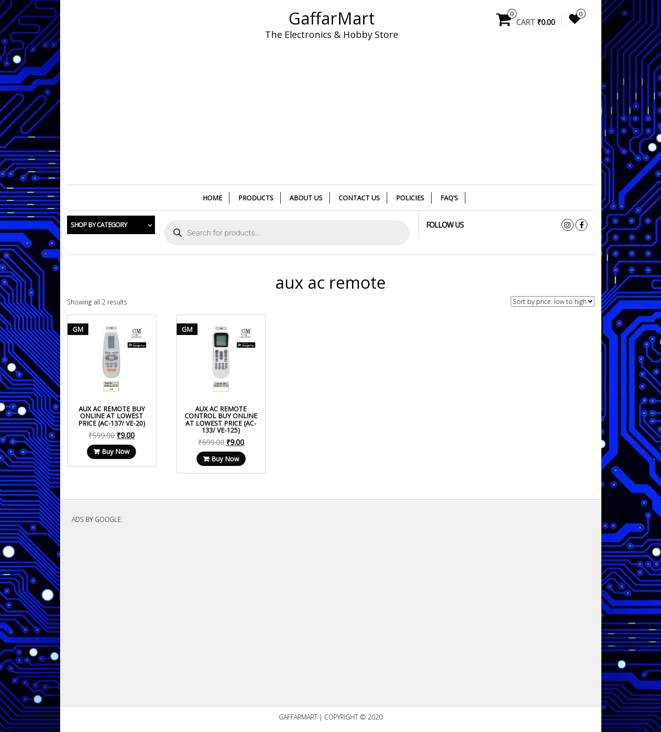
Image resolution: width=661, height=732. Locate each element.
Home (212, 197)
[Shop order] (552, 301)
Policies (410, 197)
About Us (306, 197)
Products (255, 197)
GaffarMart (332, 18)
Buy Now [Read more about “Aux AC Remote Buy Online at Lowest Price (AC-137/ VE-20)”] (116, 451)
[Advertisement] (330, 118)
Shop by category (99, 224)
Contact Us (359, 197)
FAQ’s (449, 197)
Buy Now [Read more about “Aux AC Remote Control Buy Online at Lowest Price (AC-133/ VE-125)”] (225, 458)
